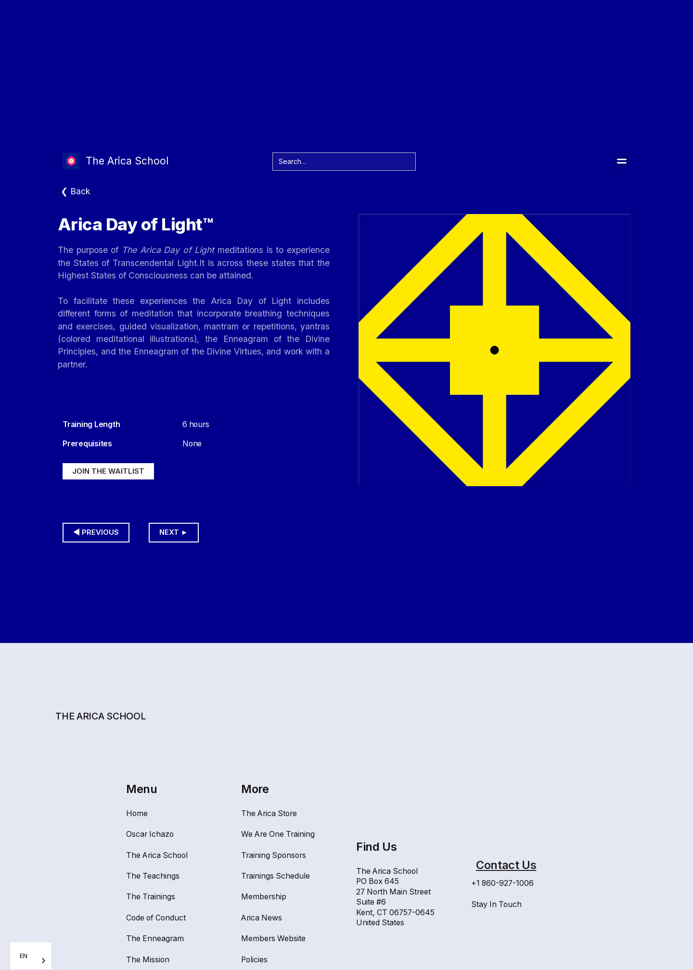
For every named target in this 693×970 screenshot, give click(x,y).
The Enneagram (155, 938)
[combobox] (31, 956)
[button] (621, 161)
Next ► (173, 532)
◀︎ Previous (96, 532)
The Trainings (150, 896)
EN (23, 955)
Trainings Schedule (275, 876)
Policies (254, 959)
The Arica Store (269, 813)
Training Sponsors (273, 855)
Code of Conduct (156, 917)
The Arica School (157, 855)
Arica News (261, 917)
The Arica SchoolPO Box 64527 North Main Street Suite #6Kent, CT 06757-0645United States (395, 897)
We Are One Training (278, 834)
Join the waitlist (108, 471)
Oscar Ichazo (150, 834)
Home (137, 813)
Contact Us (506, 865)
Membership (263, 896)
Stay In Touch (496, 904)
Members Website (273, 938)
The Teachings (153, 876)
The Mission (147, 959)
